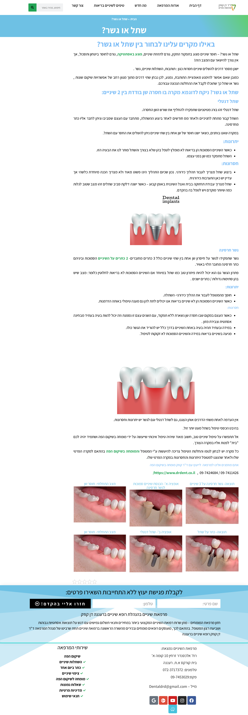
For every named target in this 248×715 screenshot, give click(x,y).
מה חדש (141, 5)
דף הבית (195, 5)
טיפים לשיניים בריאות (109, 5)
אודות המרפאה (168, 5)
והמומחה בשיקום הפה (123, 451)
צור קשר (78, 5)
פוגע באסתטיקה (129, 54)
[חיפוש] (32, 7)
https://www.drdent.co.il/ (174, 472)
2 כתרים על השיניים (113, 258)
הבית (133, 19)
